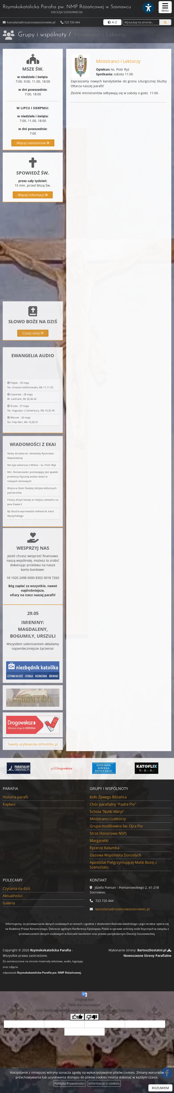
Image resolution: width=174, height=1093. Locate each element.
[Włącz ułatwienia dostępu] (148, 7)
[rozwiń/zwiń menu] (165, 7)
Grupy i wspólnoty (42, 35)
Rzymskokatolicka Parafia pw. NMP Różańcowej (67, 9)
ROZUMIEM (160, 1088)
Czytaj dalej (33, 366)
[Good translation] (77, 1016)
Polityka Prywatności (69, 1083)
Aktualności (12, 895)
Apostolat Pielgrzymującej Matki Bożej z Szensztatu (123, 865)
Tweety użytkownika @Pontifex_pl (32, 754)
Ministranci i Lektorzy (108, 818)
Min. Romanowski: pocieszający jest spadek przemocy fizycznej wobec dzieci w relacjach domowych (32, 552)
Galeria (9, 903)
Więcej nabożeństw (32, 143)
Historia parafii (15, 796)
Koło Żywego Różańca (108, 796)
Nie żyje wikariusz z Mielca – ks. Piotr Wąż (31, 541)
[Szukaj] (165, 22)
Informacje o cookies (104, 1083)
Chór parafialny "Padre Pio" (113, 804)
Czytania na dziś (16, 888)
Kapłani (9, 804)
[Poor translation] (92, 1016)
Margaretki (99, 840)
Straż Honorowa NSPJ (108, 833)
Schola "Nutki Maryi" (107, 811)
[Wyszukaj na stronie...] (141, 22)
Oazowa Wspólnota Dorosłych (115, 855)
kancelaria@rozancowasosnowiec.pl (30, 22)
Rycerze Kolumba (104, 847)
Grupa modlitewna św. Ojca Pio (116, 826)
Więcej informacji (33, 195)
